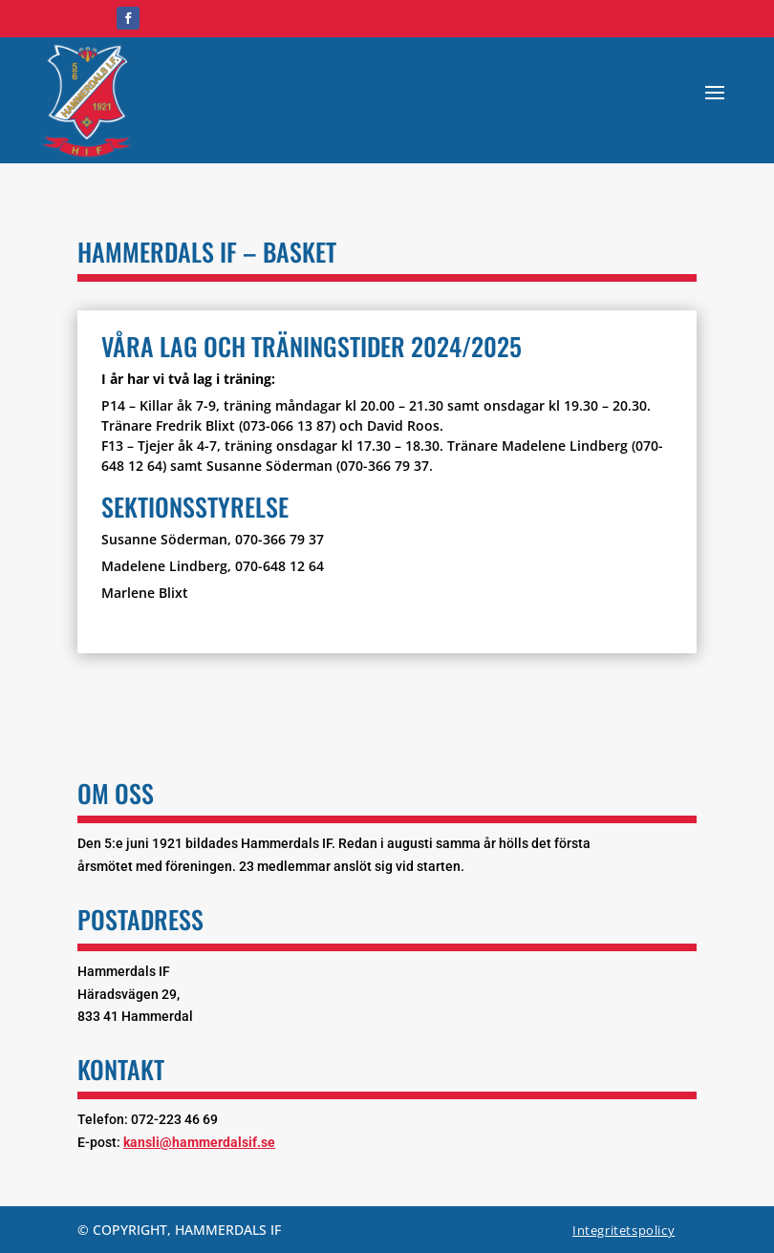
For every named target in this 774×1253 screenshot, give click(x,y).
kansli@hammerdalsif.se (199, 1142)
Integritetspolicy (623, 1230)
